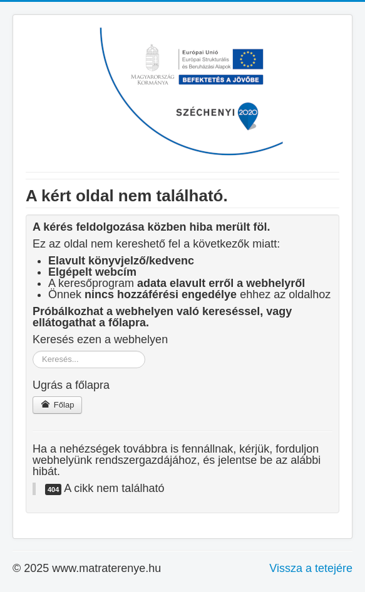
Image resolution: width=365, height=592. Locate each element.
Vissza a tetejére (310, 568)
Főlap (57, 404)
